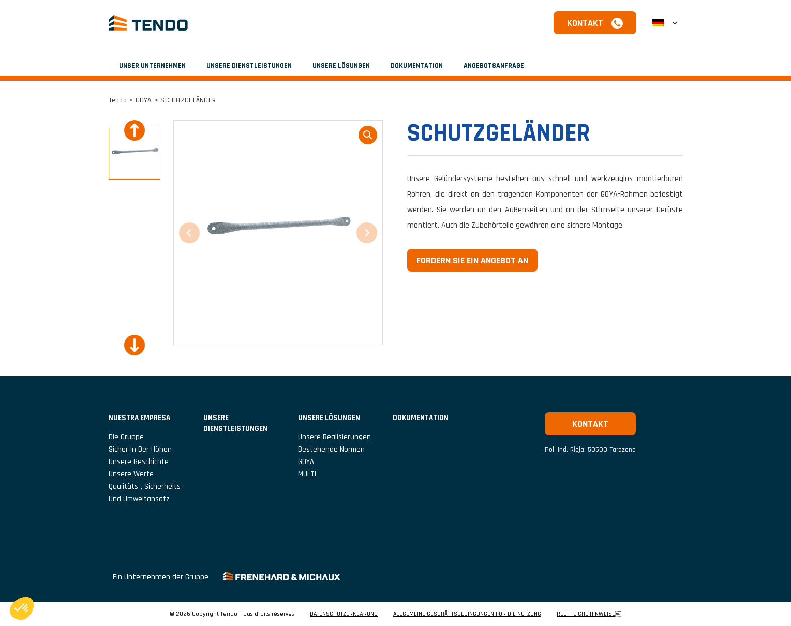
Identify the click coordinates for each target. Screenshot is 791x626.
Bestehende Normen (331, 449)
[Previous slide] (134, 130)
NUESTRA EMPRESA (139, 418)
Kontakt (585, 23)
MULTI (307, 474)
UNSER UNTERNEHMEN (152, 65)
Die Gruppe (126, 437)
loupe (368, 135)
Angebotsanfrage (494, 65)
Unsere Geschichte (139, 462)
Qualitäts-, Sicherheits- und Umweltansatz (146, 493)
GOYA (144, 100)
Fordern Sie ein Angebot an (472, 260)
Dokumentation (417, 65)
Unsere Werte (131, 474)
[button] (665, 23)
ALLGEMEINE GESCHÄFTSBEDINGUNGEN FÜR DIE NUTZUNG (467, 614)
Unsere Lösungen (341, 65)
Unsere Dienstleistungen (249, 65)
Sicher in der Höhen (140, 449)
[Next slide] (134, 345)
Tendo (118, 100)
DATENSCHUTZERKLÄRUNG (344, 614)
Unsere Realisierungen (334, 437)
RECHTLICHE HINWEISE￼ (589, 614)
